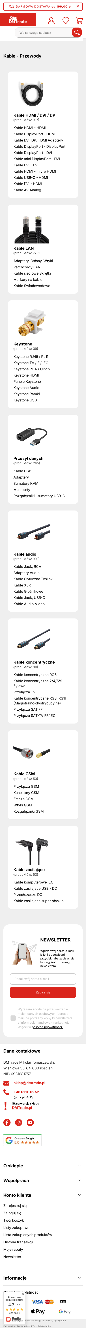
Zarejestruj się (15, 1205)
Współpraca (16, 1180)
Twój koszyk (13, 1220)
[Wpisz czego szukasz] (48, 33)
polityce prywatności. (47, 1027)
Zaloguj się (12, 1213)
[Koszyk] (79, 21)
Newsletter (55, 940)
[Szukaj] (77, 32)
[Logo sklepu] (17, 19)
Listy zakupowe (16, 1227)
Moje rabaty (13, 1249)
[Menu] (8, 34)
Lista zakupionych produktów (27, 1234)
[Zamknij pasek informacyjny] (78, 6)
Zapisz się (43, 992)
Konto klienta (17, 1195)
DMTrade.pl (22, 1107)
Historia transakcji (18, 1242)
